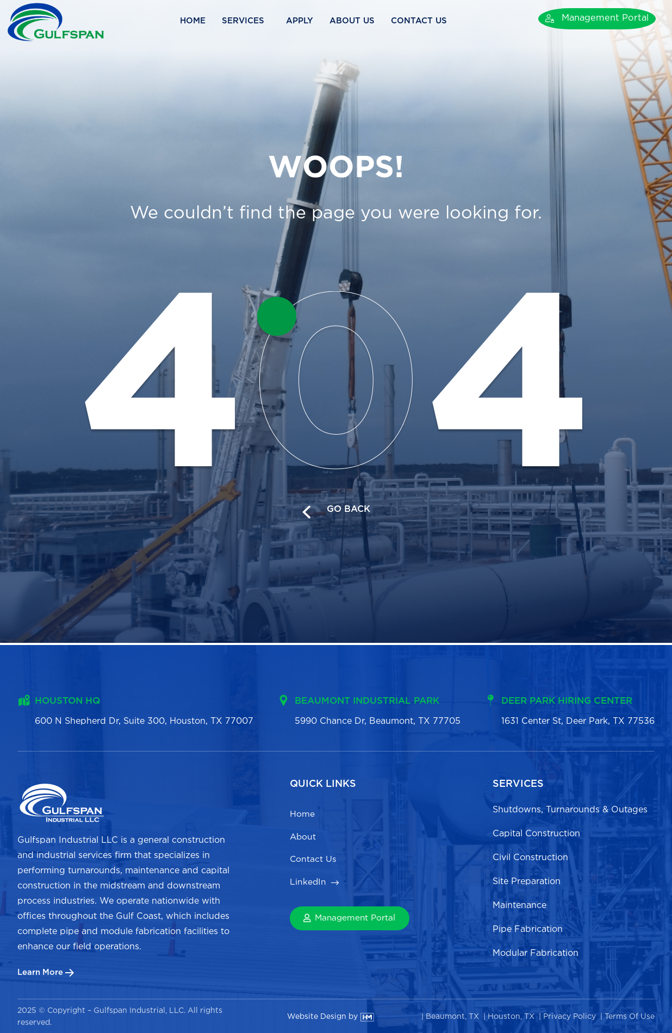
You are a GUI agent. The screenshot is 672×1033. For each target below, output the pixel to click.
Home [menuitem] (302, 813)
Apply (311, 20)
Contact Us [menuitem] (315, 862)
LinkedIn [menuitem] (308, 886)
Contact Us (432, 20)
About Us (364, 20)
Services (258, 21)
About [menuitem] (303, 838)
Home (204, 20)
